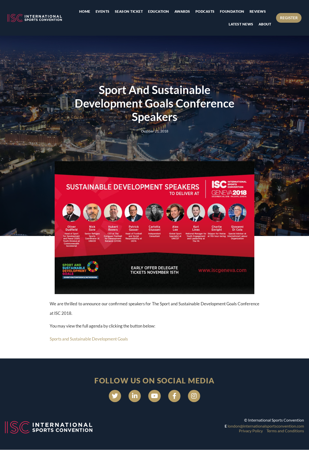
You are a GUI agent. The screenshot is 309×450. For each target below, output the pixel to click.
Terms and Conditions (285, 430)
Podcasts (204, 11)
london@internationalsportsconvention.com (266, 426)
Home (84, 11)
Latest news (241, 24)
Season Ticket (129, 11)
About (264, 24)
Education (158, 11)
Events (102, 11)
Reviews (257, 11)
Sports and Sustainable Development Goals (89, 338)
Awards (182, 11)
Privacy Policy (251, 430)
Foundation (232, 11)
